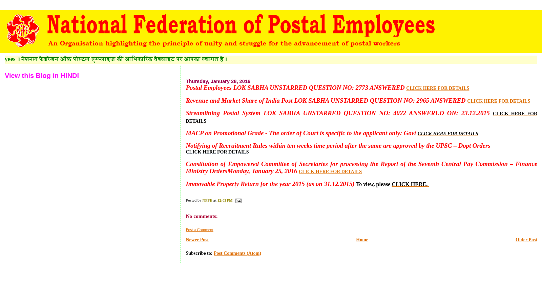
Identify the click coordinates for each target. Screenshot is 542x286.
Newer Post (197, 239)
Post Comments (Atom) (237, 253)
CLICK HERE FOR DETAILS (437, 88)
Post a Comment (199, 229)
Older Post (526, 239)
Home (362, 239)
